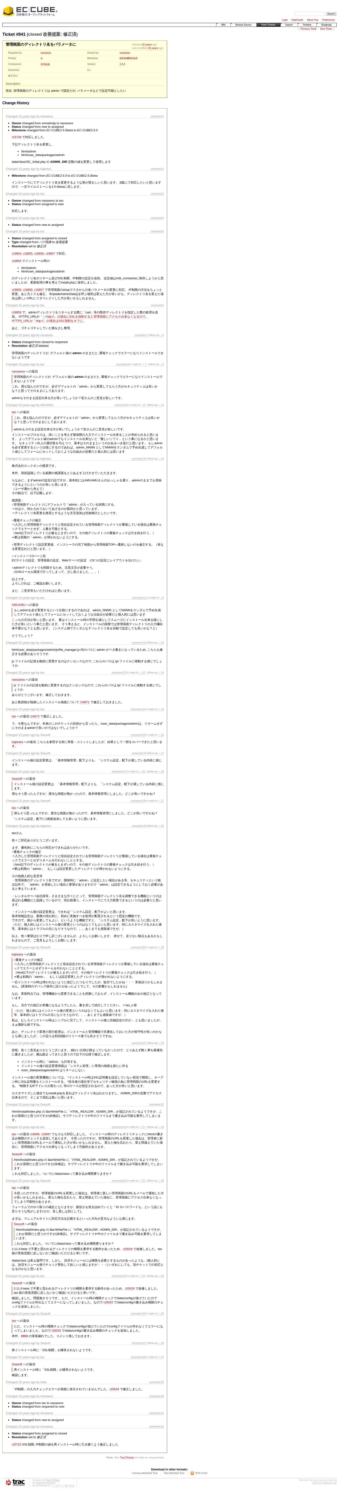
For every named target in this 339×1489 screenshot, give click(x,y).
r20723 (16, 1444)
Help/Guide (297, 20)
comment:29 (156, 1381)
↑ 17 (161, 800)
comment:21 (139, 1042)
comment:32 (156, 1426)
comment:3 (157, 193)
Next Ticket (326, 29)
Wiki (223, 25)
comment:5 (157, 231)
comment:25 (119, 1275)
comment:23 (119, 1126)
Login (285, 20)
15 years (147, 44)
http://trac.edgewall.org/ (324, 1482)
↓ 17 (161, 752)
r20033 (108, 1302)
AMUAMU (18, 605)
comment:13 (119, 672)
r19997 (46, 1134)
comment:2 (157, 168)
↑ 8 (143, 404)
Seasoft (17, 778)
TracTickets (127, 1457)
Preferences (328, 20)
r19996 (34, 1134)
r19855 (27, 253)
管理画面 (45, 64)
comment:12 (139, 642)
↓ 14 (161, 672)
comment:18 (138, 800)
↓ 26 (161, 1275)
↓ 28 (161, 1342)
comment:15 (138, 734)
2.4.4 (122, 64)
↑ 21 (142, 1126)
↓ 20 (161, 825)
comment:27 (139, 1342)
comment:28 (138, 1356)
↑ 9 (162, 597)
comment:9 (121, 404)
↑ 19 (161, 947)
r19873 (34, 716)
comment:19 (139, 825)
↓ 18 (161, 771)
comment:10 (139, 458)
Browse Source (243, 25)
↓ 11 (161, 404)
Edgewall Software (45, 1482)
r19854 (16, 253)
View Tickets (268, 25)
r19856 (39, 253)
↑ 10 (161, 734)
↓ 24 (161, 1126)
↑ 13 (161, 709)
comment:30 (156, 1395)
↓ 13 (161, 642)
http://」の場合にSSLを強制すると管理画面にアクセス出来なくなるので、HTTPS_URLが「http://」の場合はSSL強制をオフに (80, 319)
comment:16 (139, 752)
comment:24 (119, 1180)
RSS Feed (201, 1473)
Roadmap (326, 25)
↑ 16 (142, 771)
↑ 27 (161, 1356)
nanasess (45, 53)
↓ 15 (161, 458)
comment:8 (122, 364)
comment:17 (119, 771)
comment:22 (156, 1104)
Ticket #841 (13, 34)
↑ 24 (142, 1275)
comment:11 (139, 597)
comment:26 (138, 1313)
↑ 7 (144, 364)
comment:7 (141, 334)
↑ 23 (142, 1180)
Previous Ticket (308, 29)
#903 (24, 1336)
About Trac (312, 20)
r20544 (114, 1389)
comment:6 (157, 305)
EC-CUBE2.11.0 (128, 58)
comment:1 (157, 116)
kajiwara (17, 742)
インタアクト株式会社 (62, 1485)
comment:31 (156, 1412)
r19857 (50, 253)
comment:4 (157, 217)
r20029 (127, 1249)
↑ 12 (142, 672)
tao (14, 412)
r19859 (16, 312)
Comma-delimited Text (144, 1473)
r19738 (16, 137)
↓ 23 (161, 1042)
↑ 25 (161, 1313)
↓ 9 (162, 364)
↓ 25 (161, 1180)
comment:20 (138, 947)
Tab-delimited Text (174, 1473)
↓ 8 (162, 334)
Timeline (307, 25)
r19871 (84, 702)
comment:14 (138, 709)
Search (289, 25)
